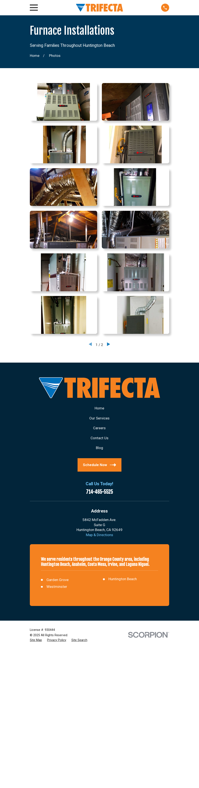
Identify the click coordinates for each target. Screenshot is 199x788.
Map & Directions (99, 535)
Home (99, 408)
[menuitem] (36, 640)
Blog (99, 448)
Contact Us (99, 438)
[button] (63, 102)
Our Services (99, 418)
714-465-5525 (99, 492)
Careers (99, 428)
